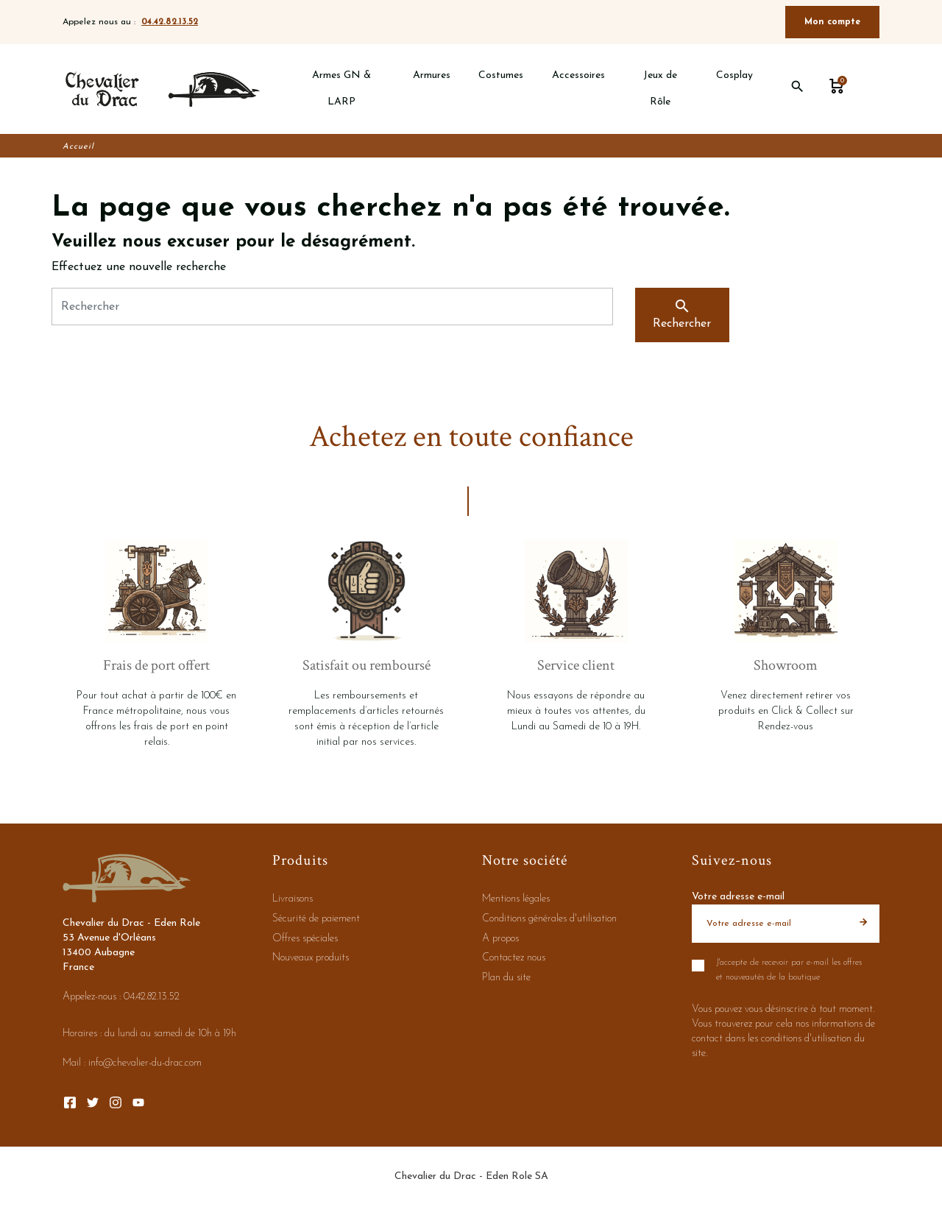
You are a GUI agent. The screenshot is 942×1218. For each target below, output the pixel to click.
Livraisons (292, 899)
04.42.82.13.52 (169, 22)
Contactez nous (513, 958)
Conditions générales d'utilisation (549, 918)
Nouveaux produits (310, 958)
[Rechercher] (332, 307)
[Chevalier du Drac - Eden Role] (163, 89)
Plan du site (506, 977)
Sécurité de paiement (316, 918)
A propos (500, 938)
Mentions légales (516, 899)
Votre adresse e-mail (738, 897)
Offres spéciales (305, 938)
